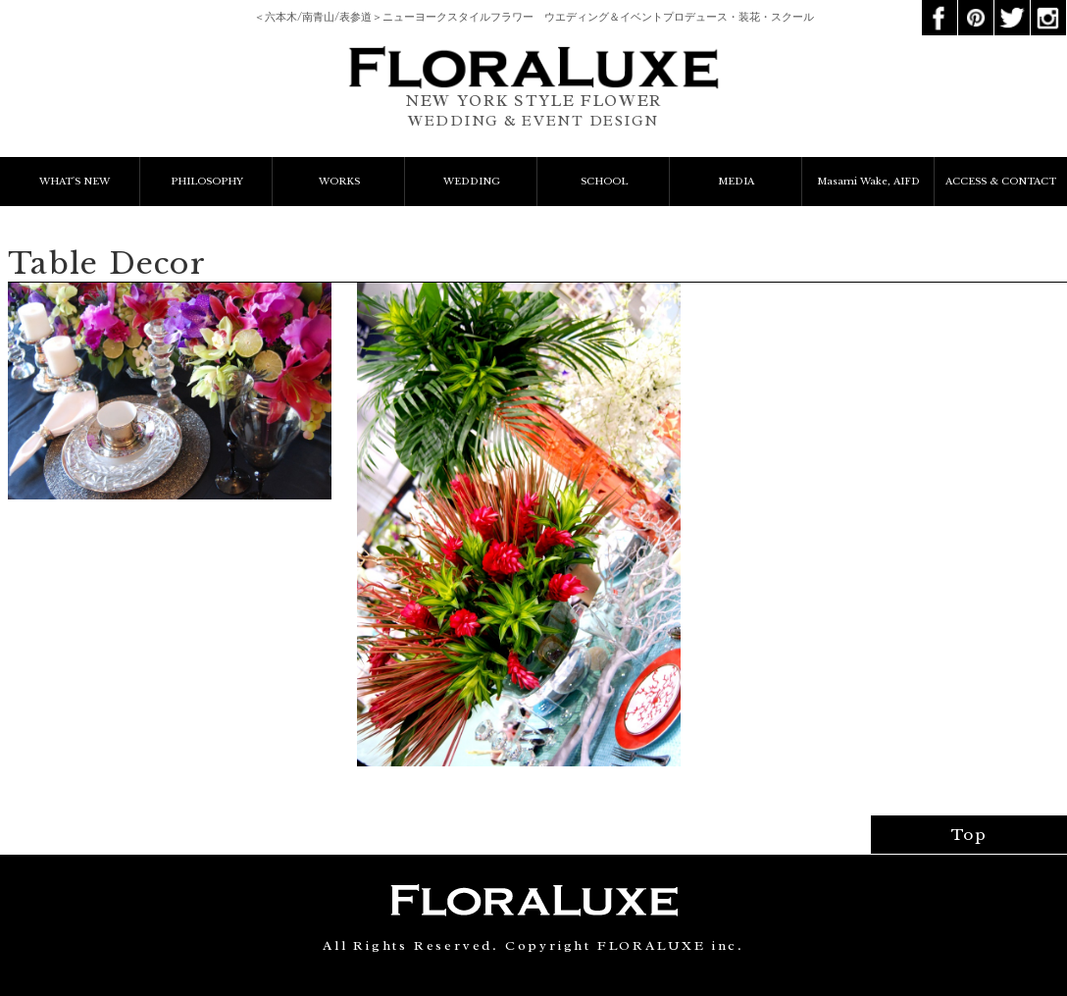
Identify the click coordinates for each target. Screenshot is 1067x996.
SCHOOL (604, 181)
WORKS (339, 181)
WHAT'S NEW (74, 181)
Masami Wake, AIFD (868, 181)
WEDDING (471, 181)
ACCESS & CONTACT (1000, 181)
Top (969, 834)
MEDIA (736, 181)
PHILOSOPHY (207, 181)
